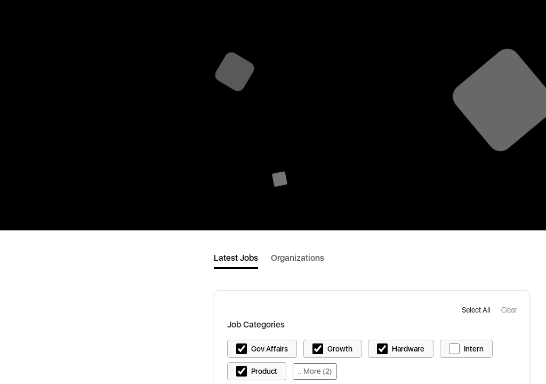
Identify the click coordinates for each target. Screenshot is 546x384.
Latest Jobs (236, 258)
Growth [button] (339, 349)
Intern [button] (474, 349)
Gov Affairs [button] (269, 349)
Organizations (297, 258)
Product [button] (264, 371)
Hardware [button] (408, 349)
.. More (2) (315, 371)
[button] (477, 310)
